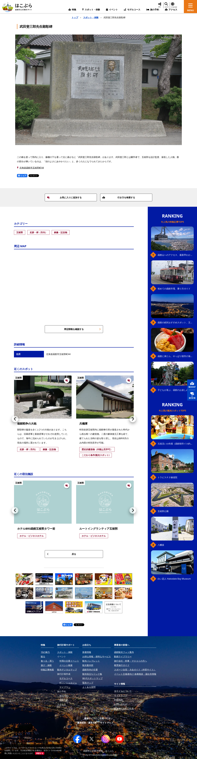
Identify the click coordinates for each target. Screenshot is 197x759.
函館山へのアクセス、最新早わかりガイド (176, 254)
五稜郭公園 (163, 511)
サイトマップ (106, 722)
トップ (75, 17)
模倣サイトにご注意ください (98, 718)
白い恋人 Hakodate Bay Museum (174, 578)
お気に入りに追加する (64, 197)
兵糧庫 (83, 423)
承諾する (39, 753)
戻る (61, 554)
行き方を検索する (118, 197)
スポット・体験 (91, 17)
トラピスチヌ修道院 (167, 477)
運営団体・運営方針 (87, 722)
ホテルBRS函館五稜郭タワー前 (36, 528)
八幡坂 (161, 544)
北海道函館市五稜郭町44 (31, 167)
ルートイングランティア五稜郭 (98, 528)
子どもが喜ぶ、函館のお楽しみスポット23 (176, 390)
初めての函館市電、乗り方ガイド (174, 288)
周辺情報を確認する (82, 329)
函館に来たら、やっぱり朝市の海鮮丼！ (176, 356)
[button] (15, 419)
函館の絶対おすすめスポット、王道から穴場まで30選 (176, 322)
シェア (22, 175)
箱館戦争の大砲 (26, 423)
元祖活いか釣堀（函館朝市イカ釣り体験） (176, 443)
